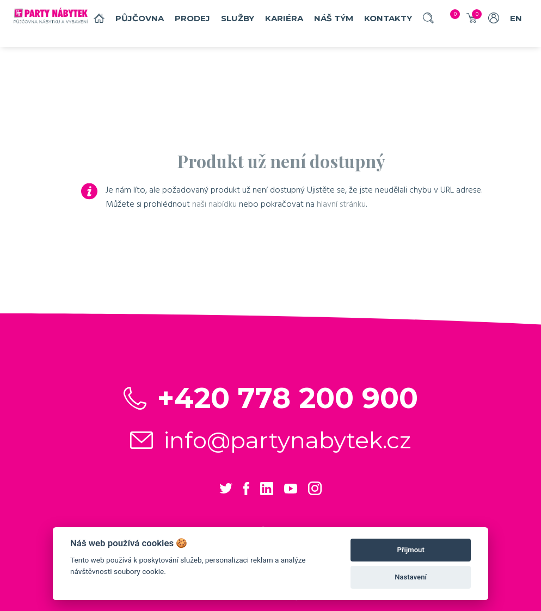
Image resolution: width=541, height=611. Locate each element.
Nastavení (411, 577)
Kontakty (388, 18)
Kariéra (284, 18)
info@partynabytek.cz (287, 440)
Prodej (192, 18)
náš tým (333, 18)
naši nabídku (214, 204)
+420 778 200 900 (287, 398)
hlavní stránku (341, 204)
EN (516, 18)
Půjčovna (139, 18)
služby (237, 18)
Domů (99, 18)
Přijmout (410, 550)
